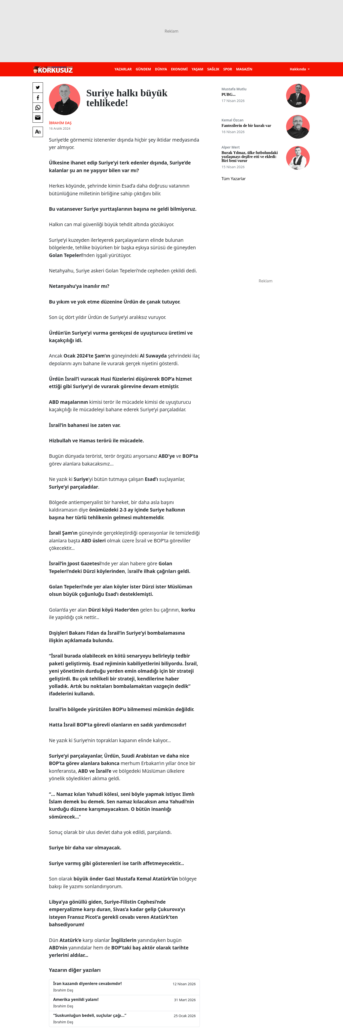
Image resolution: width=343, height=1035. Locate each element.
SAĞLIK (213, 69)
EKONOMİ (179, 69)
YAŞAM (197, 69)
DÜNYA (161, 69)
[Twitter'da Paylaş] (38, 88)
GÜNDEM (143, 69)
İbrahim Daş (60, 122)
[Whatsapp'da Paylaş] (38, 107)
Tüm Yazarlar (233, 178)
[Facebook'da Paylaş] (38, 98)
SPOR (227, 69)
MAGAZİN (244, 69)
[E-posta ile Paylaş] (38, 117)
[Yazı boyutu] (38, 132)
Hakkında (298, 69)
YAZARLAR (123, 69)
